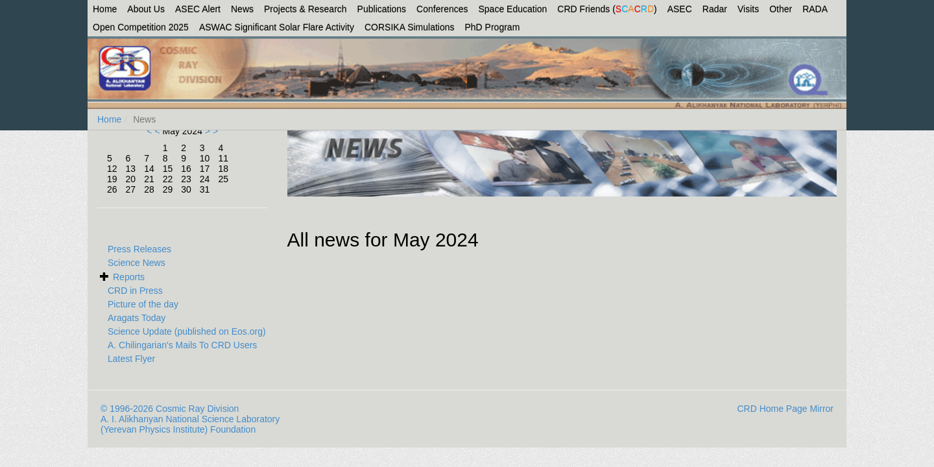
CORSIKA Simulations (410, 27)
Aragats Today (136, 318)
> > (210, 131)
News (242, 9)
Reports (129, 277)
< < (154, 131)
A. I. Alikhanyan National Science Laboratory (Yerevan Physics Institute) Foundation (190, 424)
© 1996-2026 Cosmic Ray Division (170, 408)
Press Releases (139, 249)
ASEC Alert (198, 9)
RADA (815, 9)
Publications (382, 9)
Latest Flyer (131, 358)
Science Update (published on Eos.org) (187, 331)
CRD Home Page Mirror (785, 408)
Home (105, 9)
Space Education (513, 9)
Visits (748, 9)
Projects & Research (305, 9)
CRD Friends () (606, 9)
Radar (714, 9)
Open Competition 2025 (141, 27)
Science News (136, 262)
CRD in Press (135, 290)
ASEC (679, 9)
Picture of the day (143, 304)
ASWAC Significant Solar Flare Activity (276, 27)
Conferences (442, 9)
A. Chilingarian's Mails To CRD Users (182, 345)
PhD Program (492, 27)
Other (780, 9)
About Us (146, 9)
